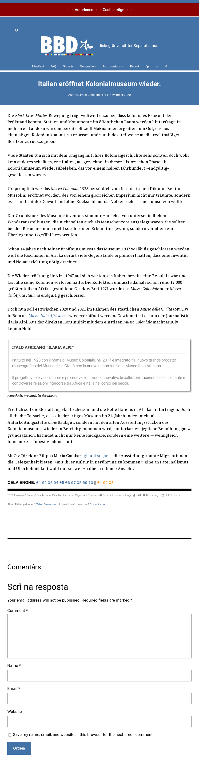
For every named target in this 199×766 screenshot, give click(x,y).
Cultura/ (31, 495)
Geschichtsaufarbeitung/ (117, 495)
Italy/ (156, 495)
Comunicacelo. (98, 504)
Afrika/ (149, 495)
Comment (17, 610)
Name (14, 665)
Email (13, 688)
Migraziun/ (81, 495)
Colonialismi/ (18, 495)
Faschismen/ (43, 495)
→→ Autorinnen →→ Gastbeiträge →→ (99, 10)
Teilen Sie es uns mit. (48, 504)
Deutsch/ (175, 495)
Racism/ (92, 495)
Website (14, 711)
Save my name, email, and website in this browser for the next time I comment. (83, 734)
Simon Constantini (90, 95)
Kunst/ (70, 495)
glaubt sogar (96, 456)
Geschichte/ (59, 495)
